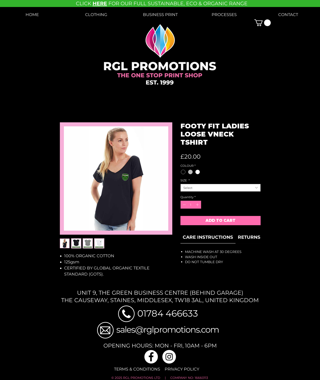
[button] (96, 14)
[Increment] (198, 205)
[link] (208, 237)
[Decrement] (184, 205)
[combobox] (220, 188)
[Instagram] (169, 357)
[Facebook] (151, 357)
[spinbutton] (190, 205)
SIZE (185, 180)
